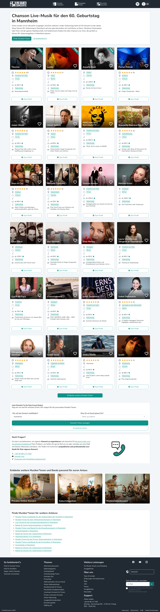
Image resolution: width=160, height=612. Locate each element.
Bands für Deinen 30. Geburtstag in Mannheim (33, 548)
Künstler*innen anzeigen (80, 423)
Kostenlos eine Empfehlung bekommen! (30, 459)
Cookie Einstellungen (151, 610)
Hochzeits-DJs (48, 576)
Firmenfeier (47, 579)
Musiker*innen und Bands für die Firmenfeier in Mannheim (38, 542)
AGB (141, 610)
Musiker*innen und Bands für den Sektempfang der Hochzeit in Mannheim (44, 517)
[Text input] (138, 584)
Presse (86, 587)
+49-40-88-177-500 (23, 454)
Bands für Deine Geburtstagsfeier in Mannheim (33, 525)
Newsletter (87, 592)
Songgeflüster (89, 569)
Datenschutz (134, 610)
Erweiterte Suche (80, 428)
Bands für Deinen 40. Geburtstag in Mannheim (33, 550)
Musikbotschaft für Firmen (53, 587)
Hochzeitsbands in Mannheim (26, 531)
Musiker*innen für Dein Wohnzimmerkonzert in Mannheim (38, 519)
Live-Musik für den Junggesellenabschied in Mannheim (36, 522)
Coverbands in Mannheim (25, 545)
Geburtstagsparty (50, 569)
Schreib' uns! (19, 456)
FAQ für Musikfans (10, 569)
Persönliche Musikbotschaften (54, 590)
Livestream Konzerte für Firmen (54, 592)
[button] (145, 4)
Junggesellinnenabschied (52, 600)
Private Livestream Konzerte (53, 595)
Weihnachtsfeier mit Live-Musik (54, 582)
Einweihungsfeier (49, 603)
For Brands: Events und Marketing (95, 566)
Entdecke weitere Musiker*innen (80, 395)
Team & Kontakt (89, 576)
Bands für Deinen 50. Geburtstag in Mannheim (33, 534)
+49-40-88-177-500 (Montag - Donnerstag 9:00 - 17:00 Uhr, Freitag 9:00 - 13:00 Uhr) (100, 604)
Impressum (125, 610)
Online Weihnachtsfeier (52, 584)
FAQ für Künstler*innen (12, 566)
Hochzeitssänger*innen (51, 574)
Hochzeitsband (49, 571)
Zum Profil (28, 99)
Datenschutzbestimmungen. (138, 592)
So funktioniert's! (40, 38)
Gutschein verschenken (11, 574)
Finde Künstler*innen (21, 38)
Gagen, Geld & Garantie (12, 571)
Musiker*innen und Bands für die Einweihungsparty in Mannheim (40, 528)
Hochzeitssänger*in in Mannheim (28, 536)
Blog (85, 581)
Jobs (85, 584)
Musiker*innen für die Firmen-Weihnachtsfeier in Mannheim (38, 539)
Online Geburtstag (50, 597)
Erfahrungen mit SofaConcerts (94, 579)
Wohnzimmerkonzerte (51, 566)
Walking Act (48, 605)
